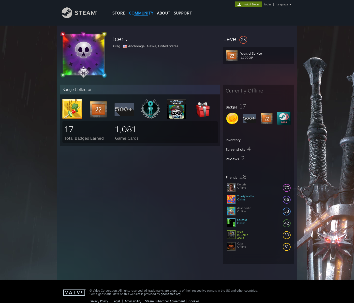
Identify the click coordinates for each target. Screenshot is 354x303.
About (163, 13)
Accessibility (132, 301)
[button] (258, 39)
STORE (118, 13)
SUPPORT (183, 13)
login (267, 4)
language (282, 4)
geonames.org (170, 294)
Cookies (194, 301)
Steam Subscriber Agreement (165, 301)
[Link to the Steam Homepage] (83, 17)
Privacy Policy (98, 301)
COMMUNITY (141, 13)
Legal (116, 301)
